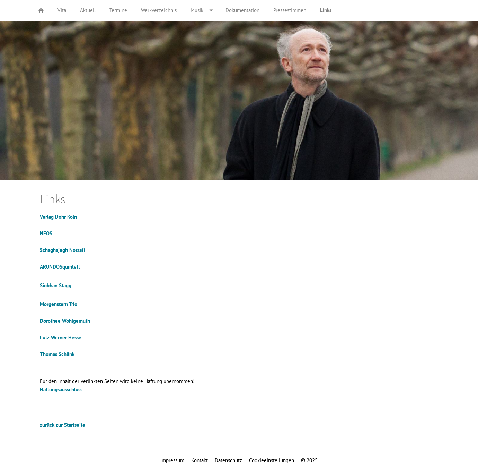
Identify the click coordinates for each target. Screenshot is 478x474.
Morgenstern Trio (58, 304)
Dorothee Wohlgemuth (65, 321)
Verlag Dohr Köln (58, 216)
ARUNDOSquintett (60, 266)
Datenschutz (228, 460)
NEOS (46, 233)
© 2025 (309, 460)
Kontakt (199, 460)
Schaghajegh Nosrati (62, 250)
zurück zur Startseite (62, 425)
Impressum (172, 460)
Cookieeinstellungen (271, 460)
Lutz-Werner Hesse (60, 337)
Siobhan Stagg (55, 285)
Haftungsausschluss (61, 389)
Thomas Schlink (57, 354)
